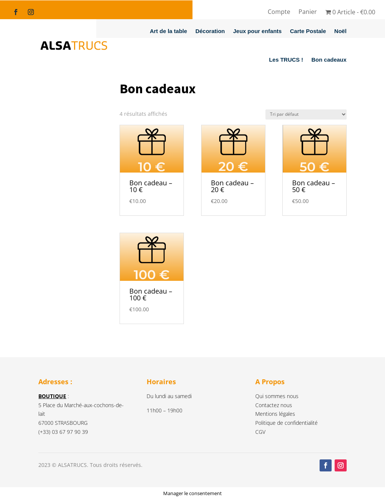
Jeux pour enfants (257, 31)
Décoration (210, 31)
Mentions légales (275, 413)
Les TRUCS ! (286, 59)
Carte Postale (308, 31)
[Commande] (306, 114)
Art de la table (168, 31)
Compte (279, 12)
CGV (260, 431)
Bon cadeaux (328, 59)
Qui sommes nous (277, 396)
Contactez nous (273, 405)
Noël (340, 31)
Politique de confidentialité (286, 422)
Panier (308, 12)
